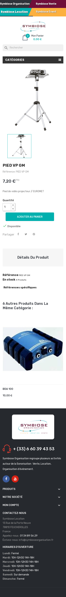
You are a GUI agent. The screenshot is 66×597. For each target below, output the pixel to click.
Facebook (6, 479)
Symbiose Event (46, 11)
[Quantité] (7, 207)
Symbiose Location (14, 11)
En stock (9, 279)
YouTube (15, 479)
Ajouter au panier (30, 216)
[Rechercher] (33, 47)
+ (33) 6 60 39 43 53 (33, 448)
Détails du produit (33, 257)
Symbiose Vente (46, 3)
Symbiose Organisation (15, 3)
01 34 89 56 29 (28, 535)
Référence (10, 275)
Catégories (14, 60)
